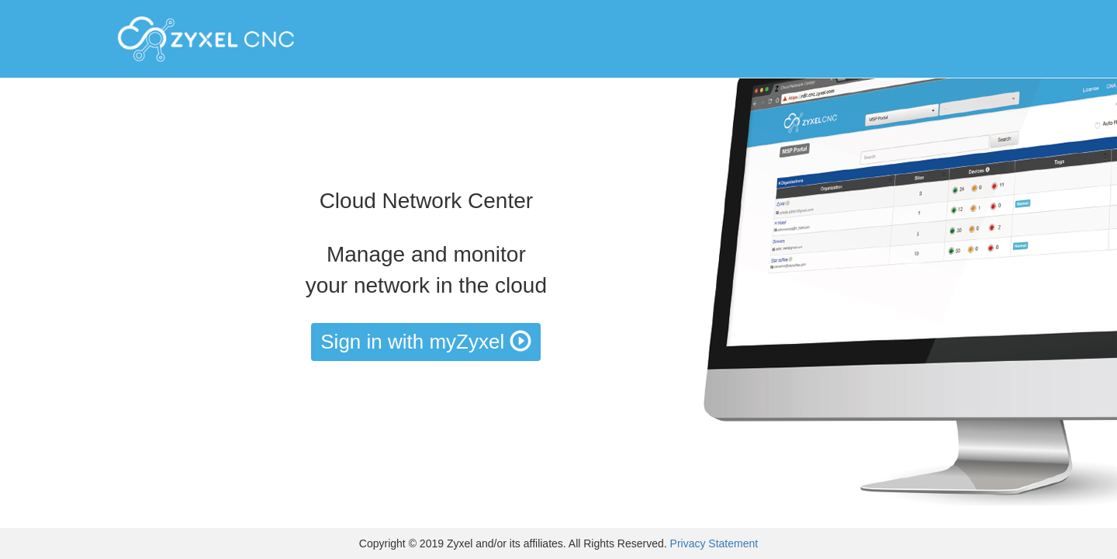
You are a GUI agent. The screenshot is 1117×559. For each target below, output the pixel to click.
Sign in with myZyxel (425, 341)
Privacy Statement (714, 543)
